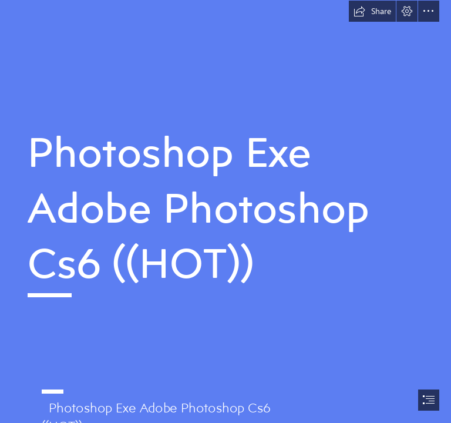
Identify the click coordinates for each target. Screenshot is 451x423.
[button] (372, 11)
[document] (225, 211)
